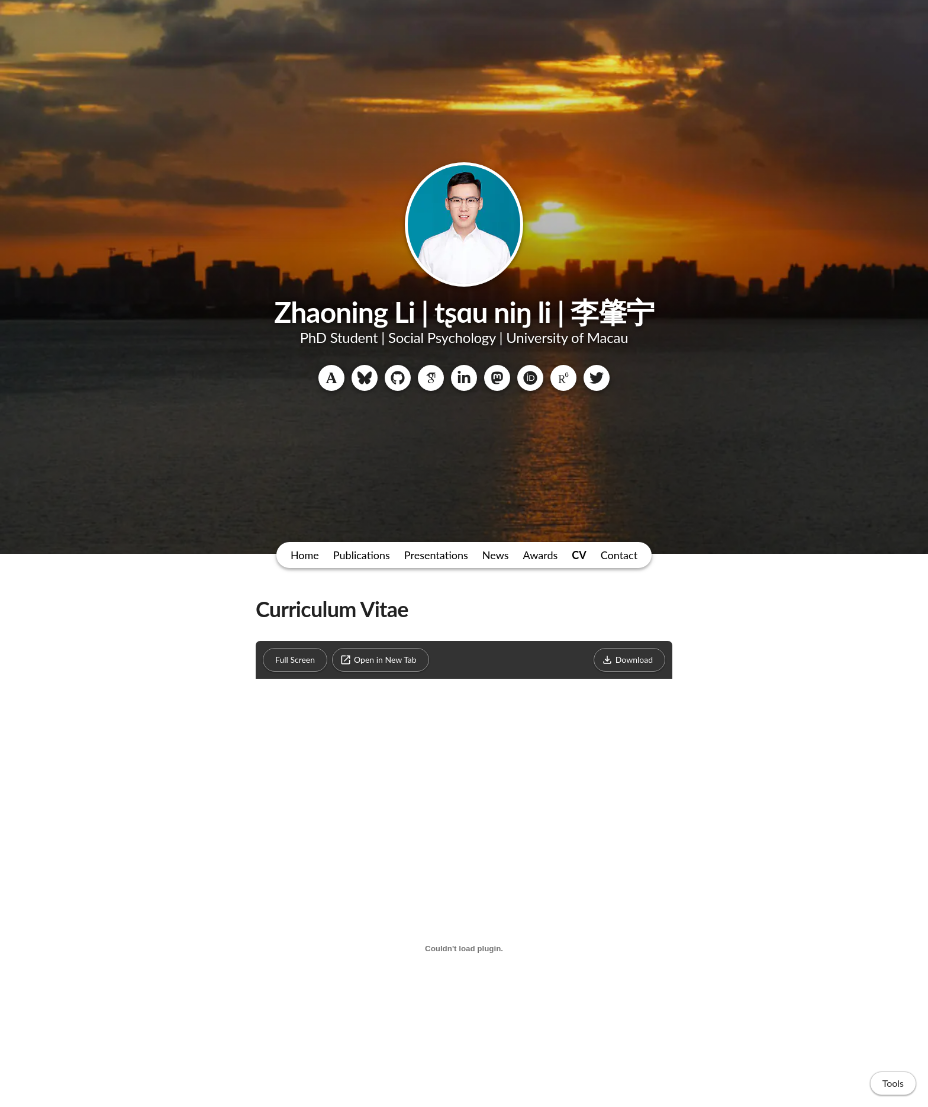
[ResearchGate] (563, 378)
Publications (361, 554)
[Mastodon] (497, 378)
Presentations (436, 554)
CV (579, 554)
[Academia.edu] (331, 378)
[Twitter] (597, 378)
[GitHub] (398, 378)
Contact (619, 554)
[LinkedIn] (464, 378)
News (495, 554)
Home (305, 554)
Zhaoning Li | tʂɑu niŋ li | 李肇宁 (464, 312)
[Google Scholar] (431, 378)
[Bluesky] (365, 378)
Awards (540, 554)
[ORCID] (530, 378)
